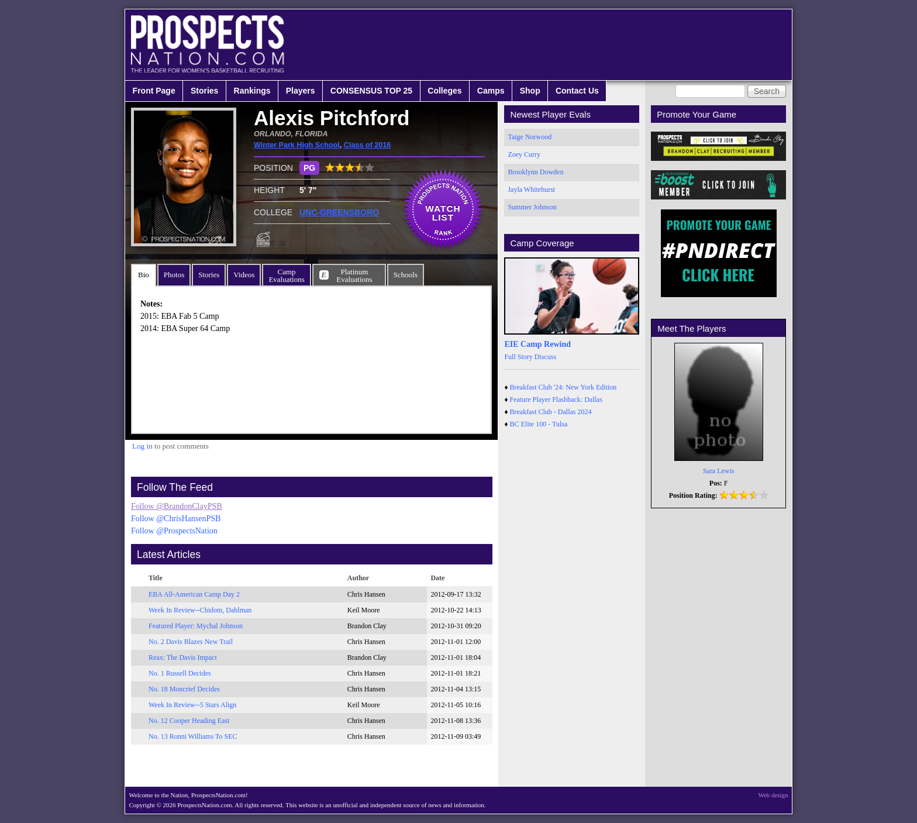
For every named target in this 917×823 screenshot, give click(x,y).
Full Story (518, 357)
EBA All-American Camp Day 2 (194, 594)
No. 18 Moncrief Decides (184, 689)
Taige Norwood (529, 137)
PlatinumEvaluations (354, 275)
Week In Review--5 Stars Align (192, 705)
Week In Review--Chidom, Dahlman (200, 610)
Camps (491, 90)
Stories (204, 90)
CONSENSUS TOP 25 (371, 90)
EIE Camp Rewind (537, 344)
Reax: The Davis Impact (183, 657)
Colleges (444, 90)
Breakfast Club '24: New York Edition (563, 387)
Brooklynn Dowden (535, 172)
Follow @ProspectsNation (174, 530)
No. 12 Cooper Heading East (189, 721)
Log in (142, 446)
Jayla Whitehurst (531, 189)
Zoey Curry (524, 154)
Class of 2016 (367, 145)
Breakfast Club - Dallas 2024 (551, 412)
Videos (243, 274)
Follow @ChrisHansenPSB (175, 518)
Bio (143, 274)
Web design (773, 794)
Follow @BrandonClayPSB (176, 506)
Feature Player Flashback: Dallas (556, 399)
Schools (406, 274)
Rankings (252, 90)
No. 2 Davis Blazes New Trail (191, 642)
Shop (530, 90)
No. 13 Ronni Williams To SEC (193, 736)
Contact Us (577, 90)
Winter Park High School (297, 145)
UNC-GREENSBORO (339, 212)
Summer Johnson (532, 207)
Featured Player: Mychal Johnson (196, 626)
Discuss (545, 357)
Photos (174, 274)
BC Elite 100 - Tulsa (539, 424)
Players (300, 90)
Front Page (154, 90)
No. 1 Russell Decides (180, 673)
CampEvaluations (286, 275)
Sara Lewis (719, 471)
